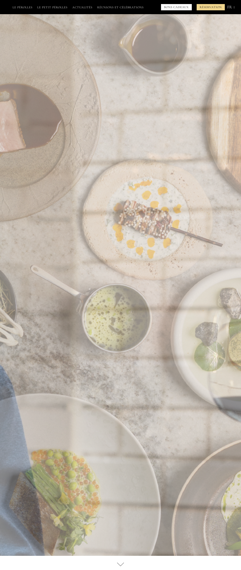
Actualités (82, 7)
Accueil (6, 7)
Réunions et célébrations (120, 7)
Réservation (211, 7)
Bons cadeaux (176, 7)
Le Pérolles (22, 7)
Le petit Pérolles (52, 7)
